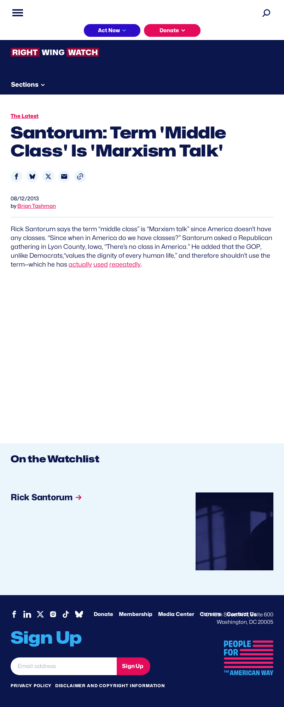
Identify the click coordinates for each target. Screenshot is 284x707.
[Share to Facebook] (16, 176)
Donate (169, 30)
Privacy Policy (31, 685)
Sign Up (132, 666)
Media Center (176, 614)
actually (80, 264)
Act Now (109, 30)
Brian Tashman (36, 206)
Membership (135, 614)
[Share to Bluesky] (32, 176)
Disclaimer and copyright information (110, 685)
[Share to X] (48, 176)
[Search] (266, 13)
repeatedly (125, 264)
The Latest (25, 116)
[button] (80, 176)
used (100, 264)
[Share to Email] (64, 176)
